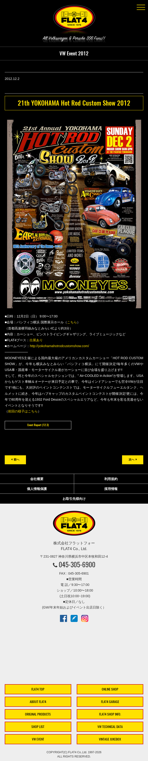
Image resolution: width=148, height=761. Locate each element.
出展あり (36, 340)
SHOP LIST (37, 726)
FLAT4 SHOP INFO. (110, 714)
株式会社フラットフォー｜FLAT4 (74, 20)
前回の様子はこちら (23, 411)
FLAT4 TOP (37, 689)
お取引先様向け (74, 499)
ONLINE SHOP (110, 689)
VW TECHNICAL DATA (110, 726)
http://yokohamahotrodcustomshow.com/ (59, 346)
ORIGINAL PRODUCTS (38, 714)
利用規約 (111, 479)
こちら (72, 322)
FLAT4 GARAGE (110, 701)
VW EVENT (38, 739)
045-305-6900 (77, 564)
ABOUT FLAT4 (38, 701)
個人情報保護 (37, 489)
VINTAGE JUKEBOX (110, 739)
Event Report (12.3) (38, 425)
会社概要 (36, 479)
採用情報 (111, 489)
